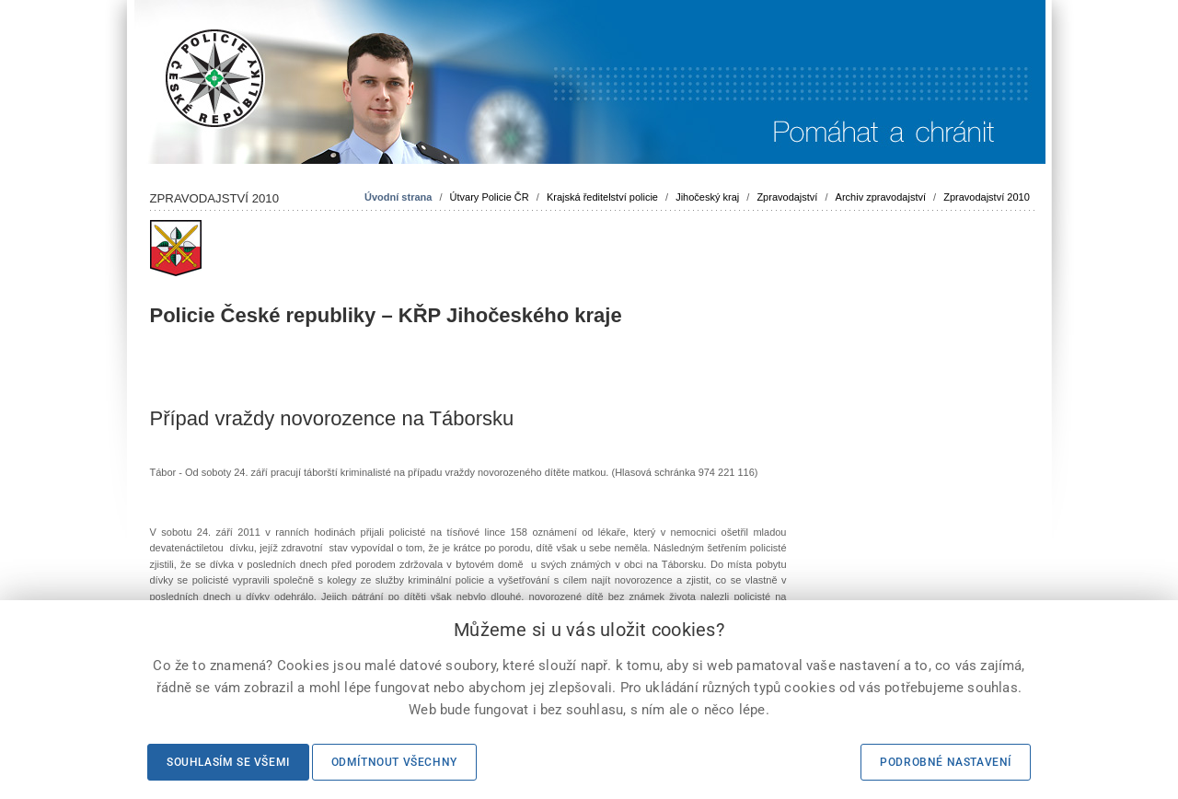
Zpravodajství (786, 197)
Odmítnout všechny (394, 762)
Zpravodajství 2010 (986, 197)
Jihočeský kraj (707, 197)
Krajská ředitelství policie (602, 197)
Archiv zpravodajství (881, 197)
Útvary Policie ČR (489, 197)
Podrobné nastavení (945, 762)
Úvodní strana (398, 197)
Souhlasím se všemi (228, 762)
